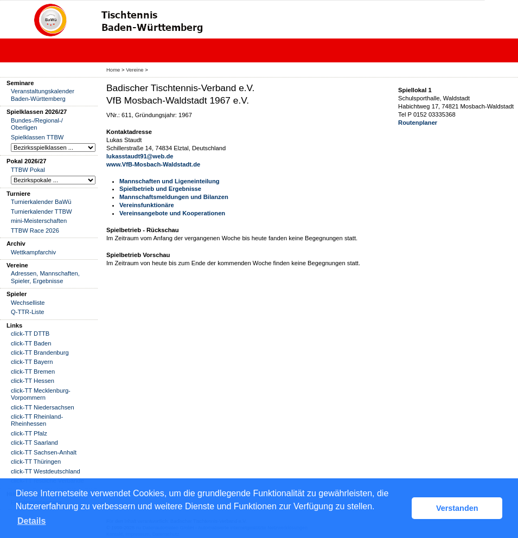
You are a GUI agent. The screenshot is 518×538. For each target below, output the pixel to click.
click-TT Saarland (34, 442)
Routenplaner (417, 122)
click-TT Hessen (32, 380)
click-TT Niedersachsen (42, 407)
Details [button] (31, 521)
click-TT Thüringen (36, 461)
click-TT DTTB (30, 333)
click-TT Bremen (33, 371)
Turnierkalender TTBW (41, 211)
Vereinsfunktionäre (146, 205)
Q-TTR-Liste (27, 312)
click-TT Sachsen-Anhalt (43, 452)
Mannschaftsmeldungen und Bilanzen (173, 197)
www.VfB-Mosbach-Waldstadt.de (153, 164)
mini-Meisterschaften (39, 220)
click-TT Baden (31, 343)
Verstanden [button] (457, 508)
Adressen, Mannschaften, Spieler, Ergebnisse (45, 277)
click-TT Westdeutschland (45, 471)
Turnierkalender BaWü (41, 201)
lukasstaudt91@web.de (139, 156)
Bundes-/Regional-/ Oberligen (37, 124)
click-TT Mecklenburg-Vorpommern (41, 394)
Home (113, 70)
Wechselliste (28, 302)
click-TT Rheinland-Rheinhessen (37, 420)
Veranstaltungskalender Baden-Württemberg (42, 94)
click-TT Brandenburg (40, 352)
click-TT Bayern (32, 361)
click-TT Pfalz (29, 433)
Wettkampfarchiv (33, 252)
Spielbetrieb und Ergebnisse (160, 188)
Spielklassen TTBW (37, 137)
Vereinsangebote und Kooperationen (172, 213)
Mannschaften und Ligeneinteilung (169, 181)
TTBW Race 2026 (35, 230)
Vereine (134, 70)
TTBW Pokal (28, 169)
